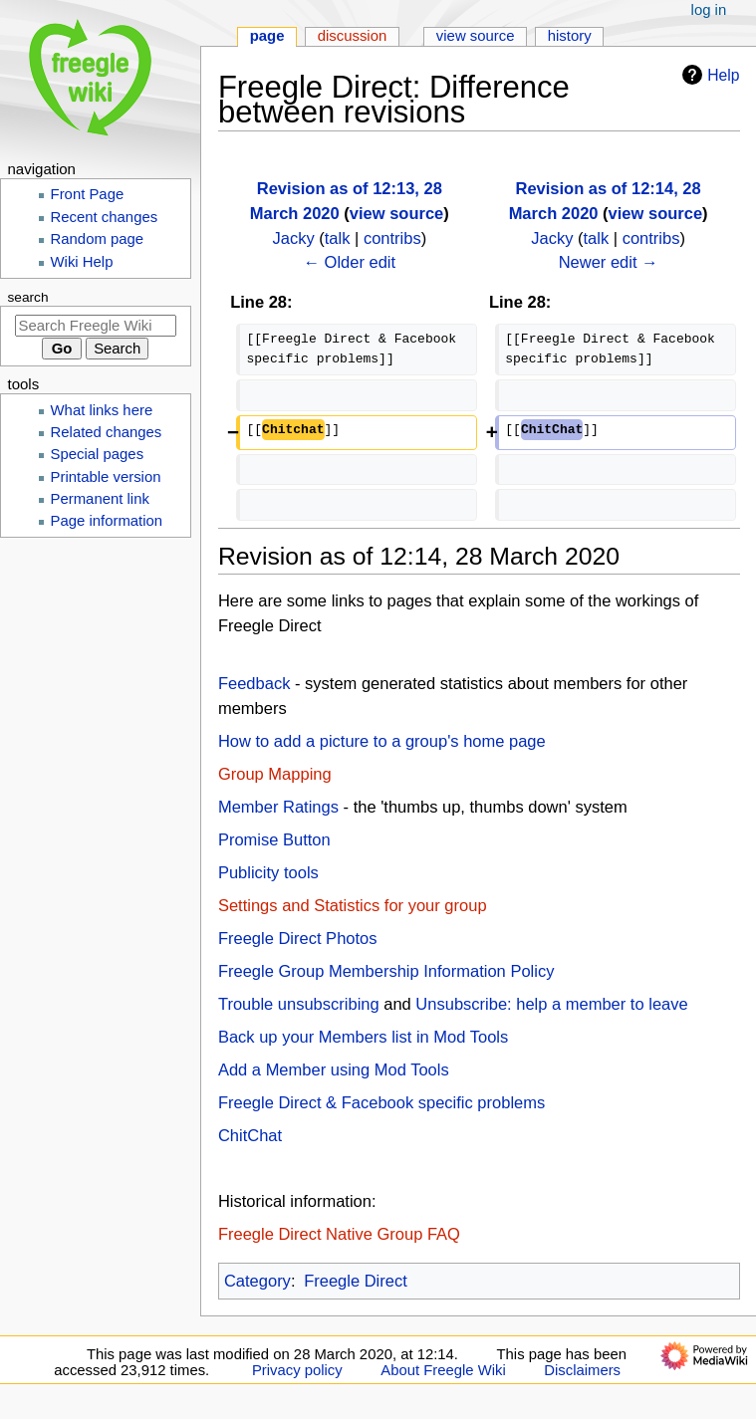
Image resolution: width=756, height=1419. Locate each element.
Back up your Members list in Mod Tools (363, 1037)
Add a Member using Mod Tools (333, 1069)
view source (396, 213)
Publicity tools (268, 872)
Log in (709, 10)
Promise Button (274, 839)
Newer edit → (608, 262)
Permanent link (100, 499)
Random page (97, 239)
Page (267, 36)
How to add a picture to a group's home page (382, 741)
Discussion (352, 36)
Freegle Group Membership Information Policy (386, 971)
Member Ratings (278, 807)
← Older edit (350, 262)
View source (475, 36)
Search (28, 297)
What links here (102, 410)
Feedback (254, 683)
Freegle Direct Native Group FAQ (339, 1234)
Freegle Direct (355, 1281)
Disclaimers (582, 1370)
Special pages (97, 454)
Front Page (88, 194)
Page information (107, 521)
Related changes (106, 432)
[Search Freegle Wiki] (95, 326)
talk (338, 238)
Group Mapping (275, 774)
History (570, 36)
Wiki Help (82, 262)
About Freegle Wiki (442, 1370)
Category (257, 1281)
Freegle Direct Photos (298, 938)
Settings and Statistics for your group (352, 905)
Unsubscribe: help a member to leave (551, 1004)
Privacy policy (297, 1370)
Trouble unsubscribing (298, 1004)
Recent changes (104, 217)
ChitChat (250, 1135)
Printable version (106, 477)
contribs (392, 238)
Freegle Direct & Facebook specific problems (381, 1102)
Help (708, 75)
